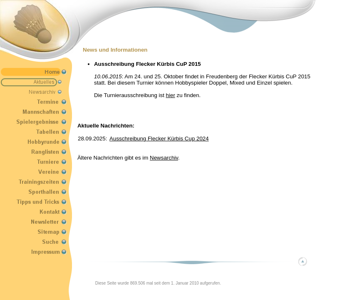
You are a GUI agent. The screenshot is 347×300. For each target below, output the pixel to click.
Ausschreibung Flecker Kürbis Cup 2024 (159, 138)
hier (170, 95)
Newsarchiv (164, 158)
